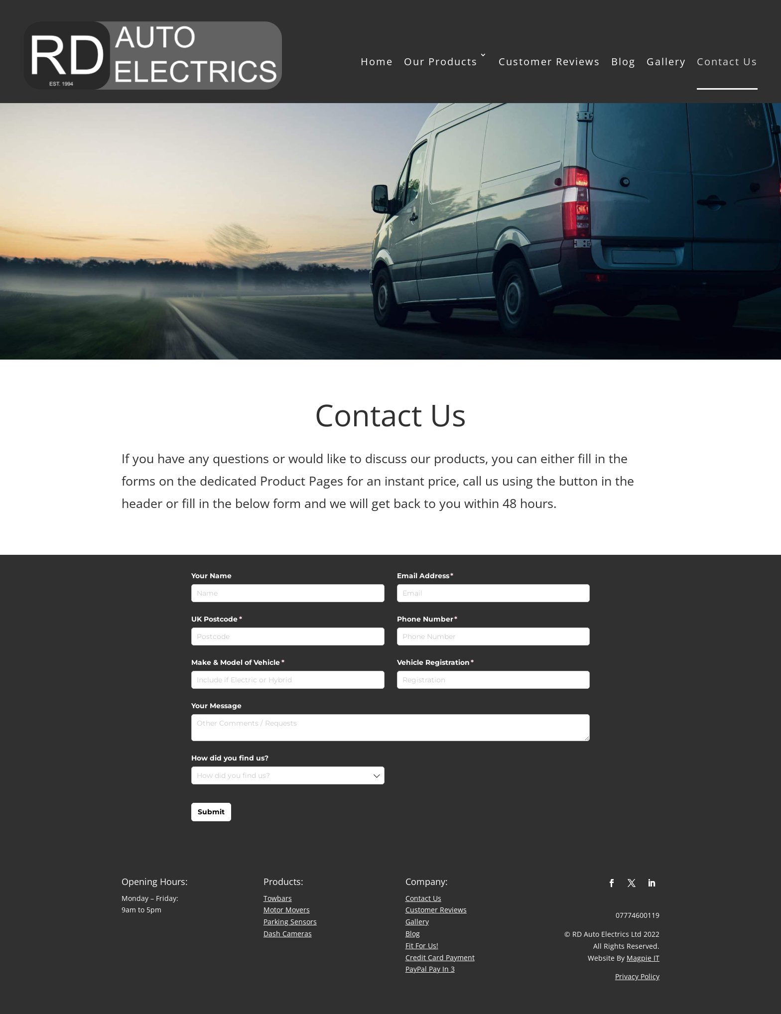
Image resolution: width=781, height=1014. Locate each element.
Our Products (441, 61)
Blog (623, 61)
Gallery (666, 61)
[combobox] (288, 775)
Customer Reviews (549, 61)
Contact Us (727, 61)
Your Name (211, 575)
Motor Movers (286, 909)
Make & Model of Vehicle (254, 663)
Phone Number (443, 620)
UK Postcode (232, 620)
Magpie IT (643, 958)
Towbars (277, 898)
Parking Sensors (290, 921)
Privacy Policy (637, 976)
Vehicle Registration (452, 663)
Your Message (216, 705)
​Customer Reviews (436, 909)
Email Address (441, 576)
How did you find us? (229, 758)
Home (377, 61)
